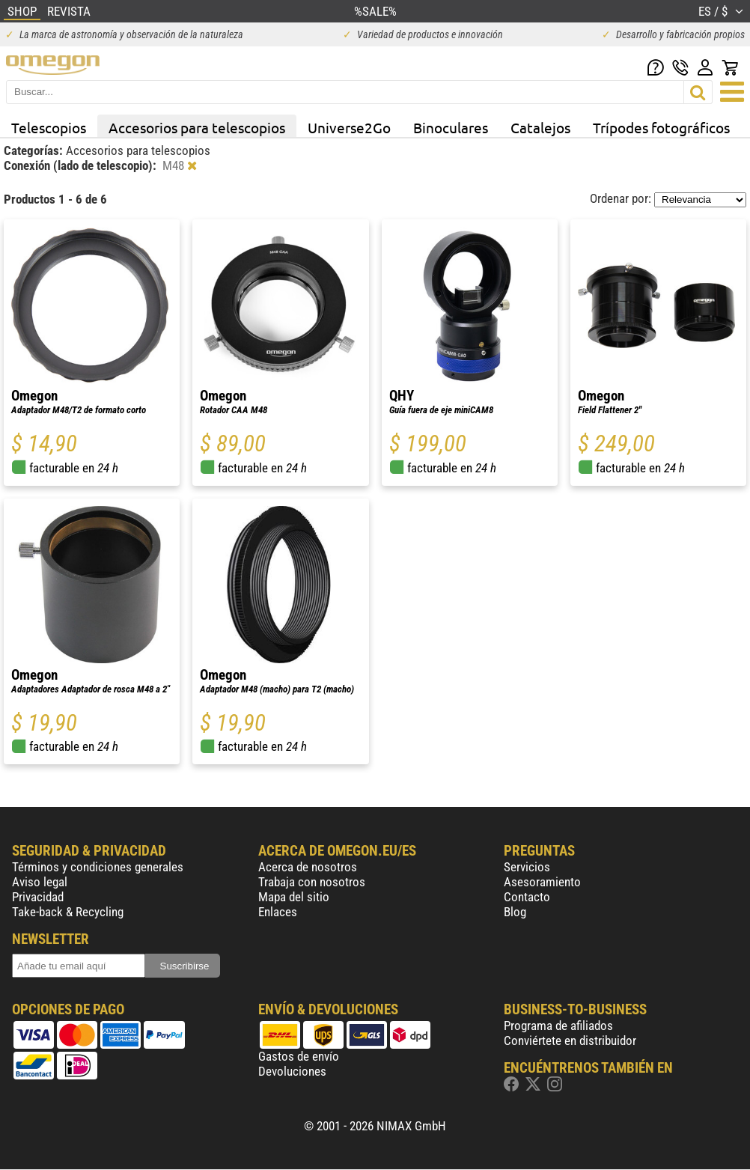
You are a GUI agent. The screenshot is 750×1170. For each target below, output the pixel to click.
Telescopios (48, 127)
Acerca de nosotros (307, 866)
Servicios (527, 866)
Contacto (527, 896)
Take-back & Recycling (68, 911)
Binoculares (450, 127)
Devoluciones (292, 1071)
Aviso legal (39, 881)
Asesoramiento (542, 881)
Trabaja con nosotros (311, 881)
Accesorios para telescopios (197, 127)
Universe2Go (349, 127)
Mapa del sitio (293, 896)
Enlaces (277, 911)
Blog (515, 911)
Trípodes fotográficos (661, 127)
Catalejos (540, 127)
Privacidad (38, 896)
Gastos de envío (298, 1056)
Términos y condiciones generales (97, 866)
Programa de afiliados (558, 1025)
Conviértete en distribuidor (570, 1040)
